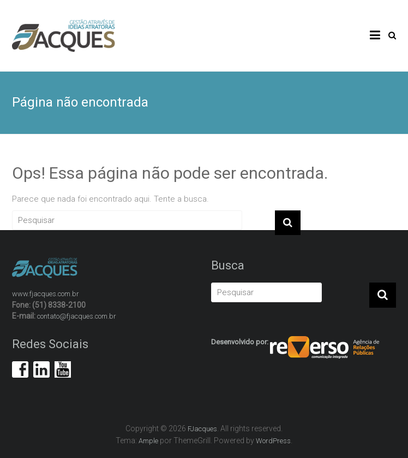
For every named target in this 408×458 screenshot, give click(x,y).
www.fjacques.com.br (45, 294)
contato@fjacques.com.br (76, 316)
